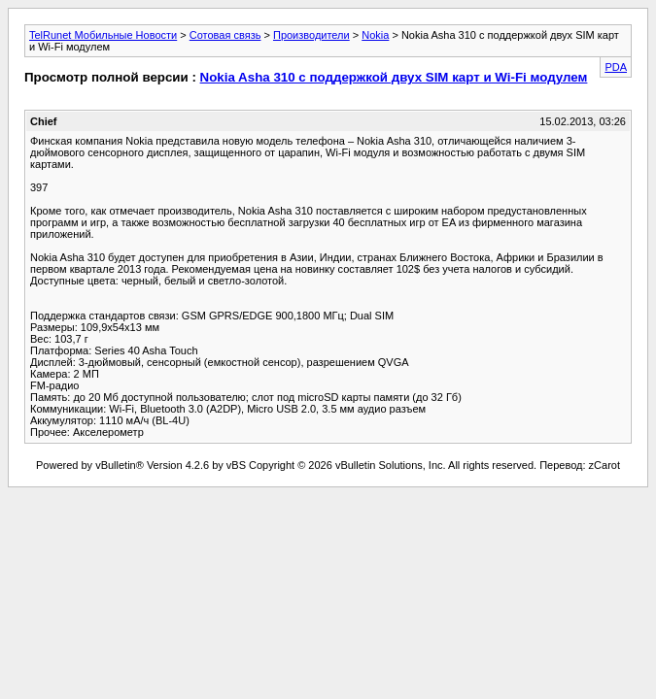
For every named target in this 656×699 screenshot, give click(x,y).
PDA (615, 67)
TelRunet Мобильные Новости (103, 35)
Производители (311, 35)
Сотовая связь (225, 35)
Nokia (375, 35)
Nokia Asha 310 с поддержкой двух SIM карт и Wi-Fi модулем (394, 77)
